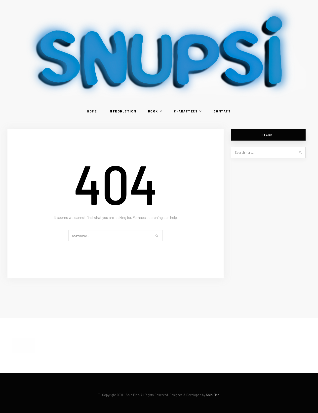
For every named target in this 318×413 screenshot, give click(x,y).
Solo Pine (212, 395)
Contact (222, 111)
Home (92, 111)
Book (153, 111)
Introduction (122, 111)
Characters (186, 111)
